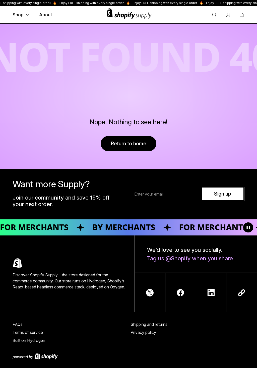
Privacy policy (143, 332)
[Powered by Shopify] (128, 356)
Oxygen (117, 286)
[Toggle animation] (248, 227)
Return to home (128, 144)
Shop (21, 14)
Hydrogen (96, 280)
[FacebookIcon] (180, 292)
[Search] (214, 15)
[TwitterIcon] (150, 292)
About (45, 14)
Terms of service (28, 332)
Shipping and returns (149, 324)
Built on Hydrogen (29, 340)
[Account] (228, 15)
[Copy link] (241, 292)
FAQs (18, 324)
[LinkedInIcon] (211, 292)
